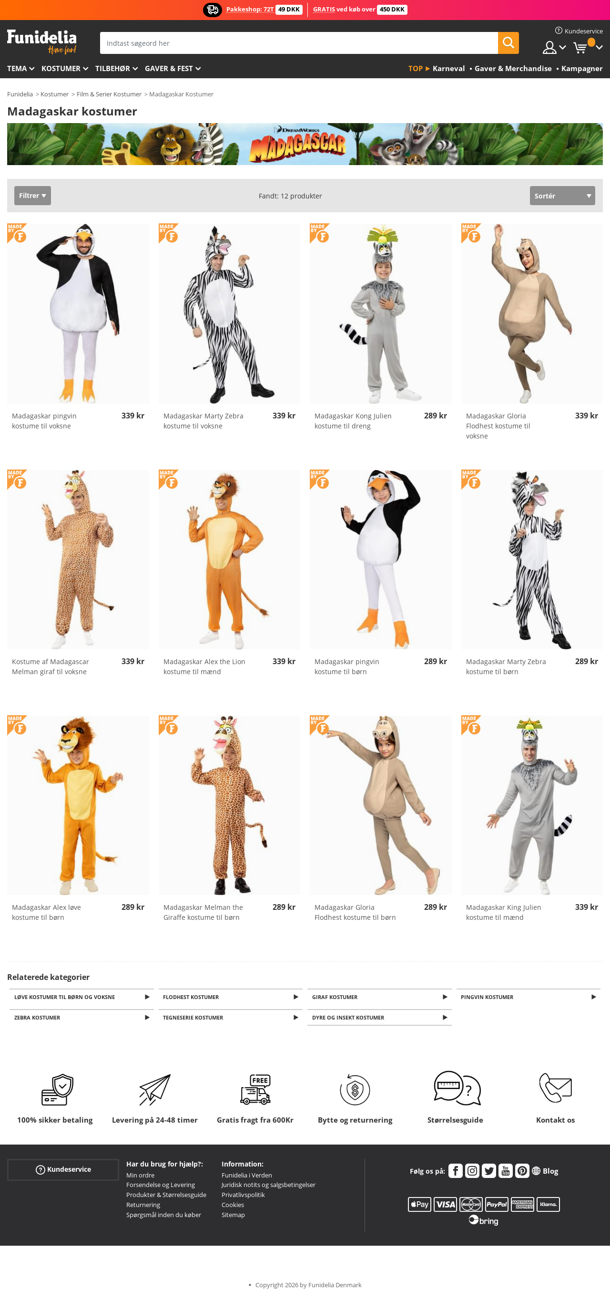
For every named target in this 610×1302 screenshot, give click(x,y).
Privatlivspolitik (243, 1197)
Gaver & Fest (169, 68)
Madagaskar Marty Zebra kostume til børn (506, 666)
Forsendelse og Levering (160, 1187)
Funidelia (20, 94)
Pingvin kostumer (489, 997)
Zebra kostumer (38, 1019)
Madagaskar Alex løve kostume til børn (46, 912)
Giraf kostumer (336, 997)
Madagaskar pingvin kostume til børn (347, 666)
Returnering (143, 1207)
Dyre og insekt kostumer (350, 1019)
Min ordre (140, 1178)
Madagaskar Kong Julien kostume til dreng (353, 420)
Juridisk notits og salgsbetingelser (268, 1187)
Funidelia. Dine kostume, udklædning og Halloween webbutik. (41, 42)
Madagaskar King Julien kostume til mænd (503, 912)
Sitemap (233, 1217)
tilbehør (112, 68)
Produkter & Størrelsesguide (166, 1197)
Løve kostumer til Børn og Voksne (66, 997)
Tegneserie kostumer (195, 1019)
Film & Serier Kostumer (109, 94)
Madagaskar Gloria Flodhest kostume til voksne (498, 425)
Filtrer (29, 195)
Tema (17, 68)
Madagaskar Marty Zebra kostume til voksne (203, 420)
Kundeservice (63, 1172)
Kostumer (61, 68)
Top (415, 68)
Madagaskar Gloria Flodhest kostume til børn (355, 912)
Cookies (233, 1207)
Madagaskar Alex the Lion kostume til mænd (204, 666)
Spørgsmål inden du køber (163, 1217)
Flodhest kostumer (193, 997)
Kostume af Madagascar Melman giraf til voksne (50, 666)
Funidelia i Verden (247, 1178)
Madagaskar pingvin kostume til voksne (44, 420)
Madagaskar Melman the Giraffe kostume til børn (203, 912)
